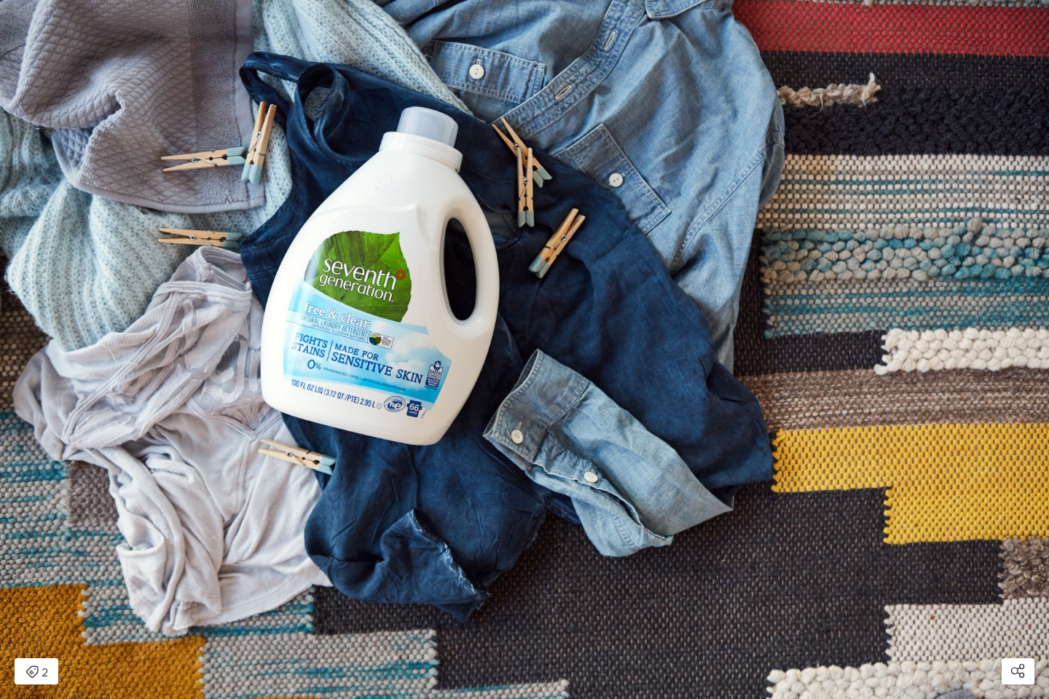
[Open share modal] (1018, 671)
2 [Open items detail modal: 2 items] (36, 673)
